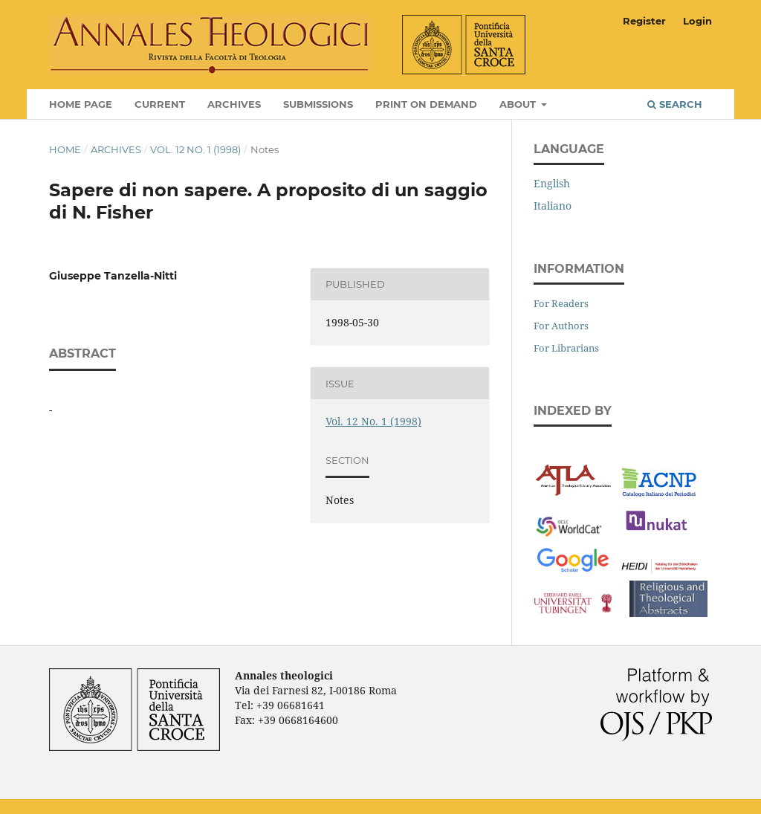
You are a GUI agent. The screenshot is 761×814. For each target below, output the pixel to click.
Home (65, 149)
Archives (234, 104)
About (519, 104)
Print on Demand (426, 104)
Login (697, 21)
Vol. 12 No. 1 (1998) (195, 149)
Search (674, 104)
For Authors (561, 325)
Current (160, 104)
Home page (80, 104)
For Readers (561, 303)
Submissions (318, 104)
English (552, 183)
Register (644, 21)
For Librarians (566, 348)
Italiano (552, 205)
